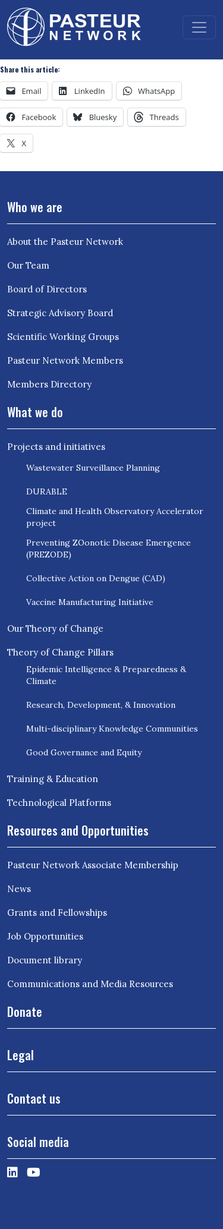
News (19, 888)
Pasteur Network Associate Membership (92, 865)
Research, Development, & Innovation (100, 704)
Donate (24, 1011)
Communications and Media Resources (90, 983)
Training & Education (52, 778)
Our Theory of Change (55, 628)
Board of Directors (47, 289)
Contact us (34, 1098)
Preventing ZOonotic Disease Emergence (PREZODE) (108, 548)
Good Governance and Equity (84, 752)
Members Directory (49, 384)
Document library (44, 960)
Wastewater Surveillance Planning (93, 467)
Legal (20, 1055)
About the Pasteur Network (65, 241)
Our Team (28, 265)
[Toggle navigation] (199, 27)
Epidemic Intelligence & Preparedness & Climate (106, 675)
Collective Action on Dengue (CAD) (95, 578)
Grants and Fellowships (57, 912)
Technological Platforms (59, 802)
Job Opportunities (45, 936)
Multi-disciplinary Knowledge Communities (112, 728)
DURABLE (46, 491)
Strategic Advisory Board (60, 313)
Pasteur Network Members (65, 360)
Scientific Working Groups (63, 336)
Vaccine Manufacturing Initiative (89, 602)
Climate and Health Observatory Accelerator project (114, 517)
